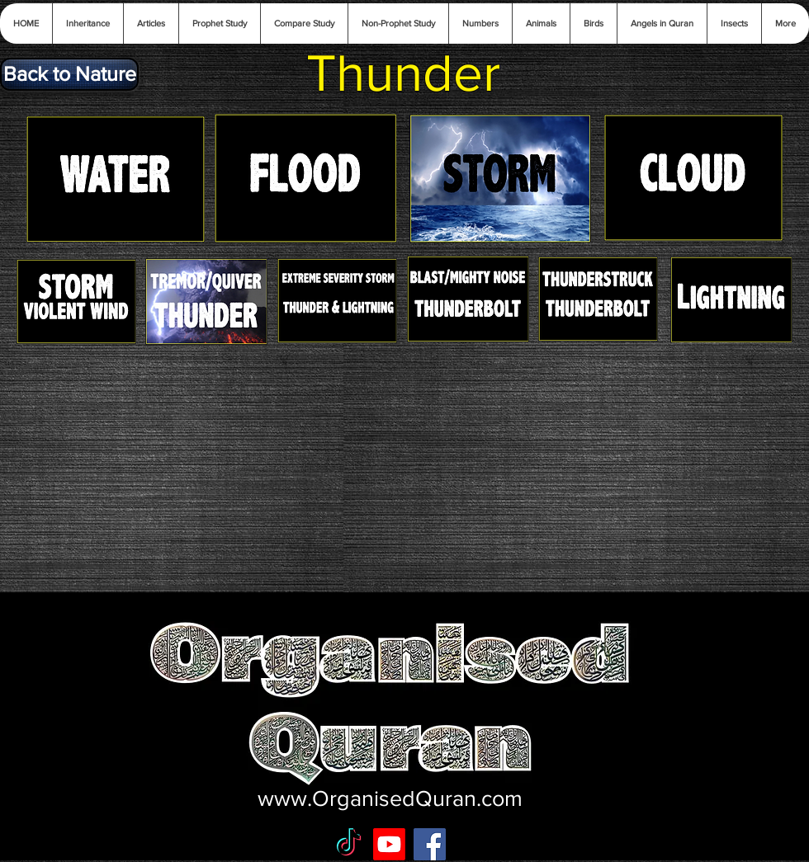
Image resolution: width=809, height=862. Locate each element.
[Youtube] (389, 844)
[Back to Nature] (69, 74)
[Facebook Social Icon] (430, 844)
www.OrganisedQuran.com (390, 798)
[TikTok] (349, 844)
